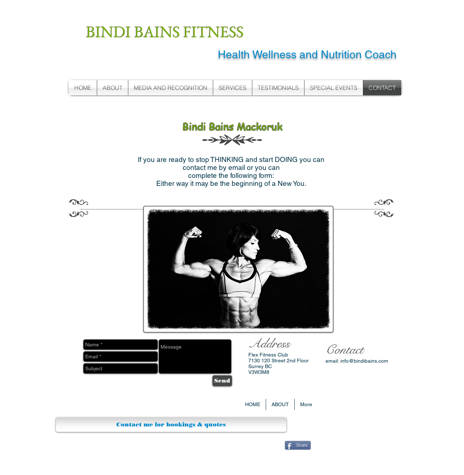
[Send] (222, 380)
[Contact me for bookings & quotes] (171, 424)
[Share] (298, 445)
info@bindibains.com (364, 361)
